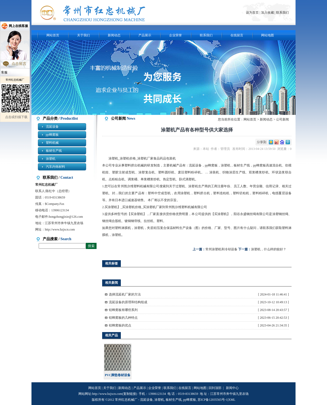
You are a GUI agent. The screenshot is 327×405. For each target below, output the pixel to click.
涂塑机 (50, 159)
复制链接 (129, 394)
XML (232, 400)
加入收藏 (267, 12)
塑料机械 (52, 143)
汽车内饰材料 (55, 167)
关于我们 (83, 35)
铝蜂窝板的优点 (120, 325)
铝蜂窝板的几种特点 (123, 318)
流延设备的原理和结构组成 (128, 302)
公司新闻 (282, 119)
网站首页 (52, 35)
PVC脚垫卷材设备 (118, 375)
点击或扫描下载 (16, 117)
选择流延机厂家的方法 (125, 294)
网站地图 (267, 35)
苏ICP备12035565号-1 (213, 400)
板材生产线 (54, 151)
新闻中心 (232, 388)
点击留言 (18, 64)
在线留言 (236, 35)
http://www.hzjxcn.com (60, 229)
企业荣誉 (175, 35)
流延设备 (52, 126)
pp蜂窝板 (52, 135)
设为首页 (253, 12)
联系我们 (282, 12)
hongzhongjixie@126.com (66, 217)
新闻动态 (114, 35)
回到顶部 (215, 388)
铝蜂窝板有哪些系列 (123, 310)
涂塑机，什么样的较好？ (268, 249)
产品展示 (144, 35)
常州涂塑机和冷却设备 (221, 249)
